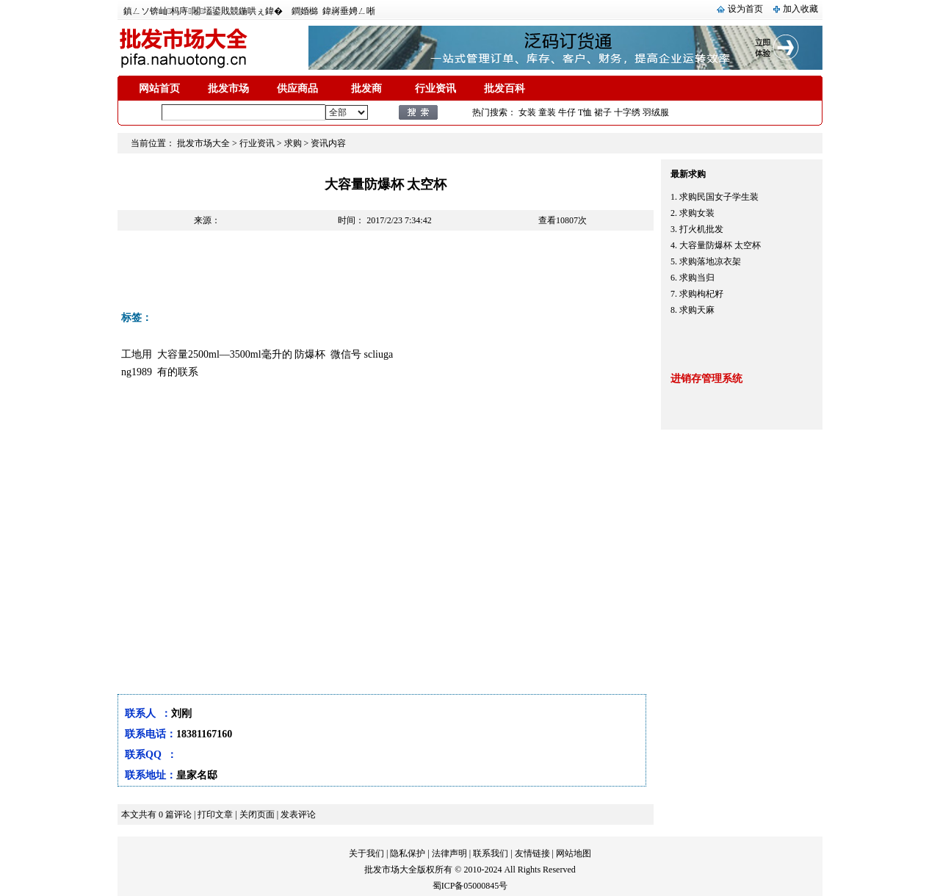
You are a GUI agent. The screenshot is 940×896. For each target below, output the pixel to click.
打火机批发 (701, 229)
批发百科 (504, 88)
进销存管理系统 (706, 378)
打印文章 (215, 814)
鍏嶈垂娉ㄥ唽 (348, 11)
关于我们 (366, 853)
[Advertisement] (385, 275)
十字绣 (627, 112)
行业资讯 (435, 88)
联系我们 (490, 853)
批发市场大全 (203, 143)
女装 (527, 112)
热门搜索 (489, 112)
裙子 (603, 112)
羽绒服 (656, 112)
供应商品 (297, 88)
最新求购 (688, 174)
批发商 (366, 88)
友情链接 (532, 853)
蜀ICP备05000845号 (470, 886)
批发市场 (228, 88)
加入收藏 (800, 9)
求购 (293, 143)
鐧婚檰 (305, 11)
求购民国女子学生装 (719, 197)
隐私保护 (407, 853)
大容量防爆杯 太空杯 (720, 245)
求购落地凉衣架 (710, 261)
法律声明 (449, 853)
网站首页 (159, 88)
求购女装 (697, 213)
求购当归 (697, 277)
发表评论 (298, 814)
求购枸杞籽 (701, 294)
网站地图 (573, 853)
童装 (547, 112)
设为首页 (745, 9)
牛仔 (567, 112)
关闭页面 (257, 814)
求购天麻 (697, 310)
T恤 (585, 112)
